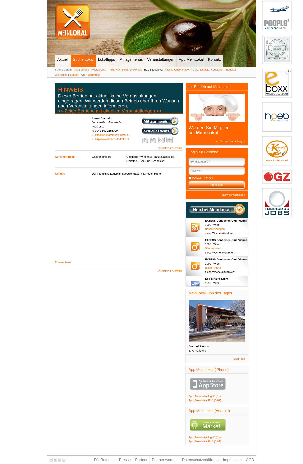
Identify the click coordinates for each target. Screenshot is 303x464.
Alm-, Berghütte (90, 74)
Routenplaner (63, 262)
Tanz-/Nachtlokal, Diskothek (125, 69)
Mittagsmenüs (131, 59)
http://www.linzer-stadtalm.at (112, 139)
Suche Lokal (83, 59)
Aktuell (63, 59)
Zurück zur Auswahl (170, 148)
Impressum (232, 460)
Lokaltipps (106, 59)
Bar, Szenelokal (153, 69)
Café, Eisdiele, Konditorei (208, 69)
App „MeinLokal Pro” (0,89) (205, 400)
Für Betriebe (104, 460)
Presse (125, 460)
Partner (141, 460)
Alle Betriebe (81, 69)
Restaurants (98, 69)
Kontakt (214, 59)
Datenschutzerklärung (200, 460)
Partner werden (165, 460)
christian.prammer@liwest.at (112, 134)
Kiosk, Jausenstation (177, 69)
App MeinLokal (191, 59)
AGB (250, 460)
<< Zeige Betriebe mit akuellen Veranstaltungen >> (110, 110)
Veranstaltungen (160, 59)
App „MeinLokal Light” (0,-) (205, 396)
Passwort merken (202, 177)
